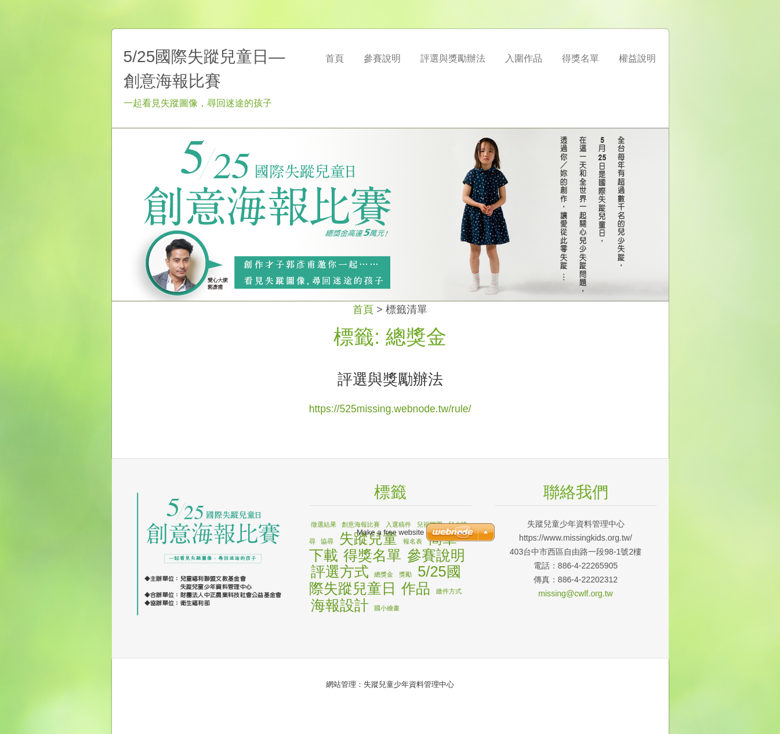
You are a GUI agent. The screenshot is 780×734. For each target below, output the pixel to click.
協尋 (327, 541)
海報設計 (340, 605)
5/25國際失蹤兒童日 (385, 579)
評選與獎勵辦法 (390, 379)
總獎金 (383, 574)
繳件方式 (449, 591)
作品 (415, 588)
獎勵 (405, 574)
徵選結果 (323, 524)
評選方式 (340, 571)
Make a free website (390, 532)
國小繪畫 (387, 608)
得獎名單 (372, 555)
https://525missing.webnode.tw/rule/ (390, 409)
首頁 (363, 309)
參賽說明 (436, 555)
